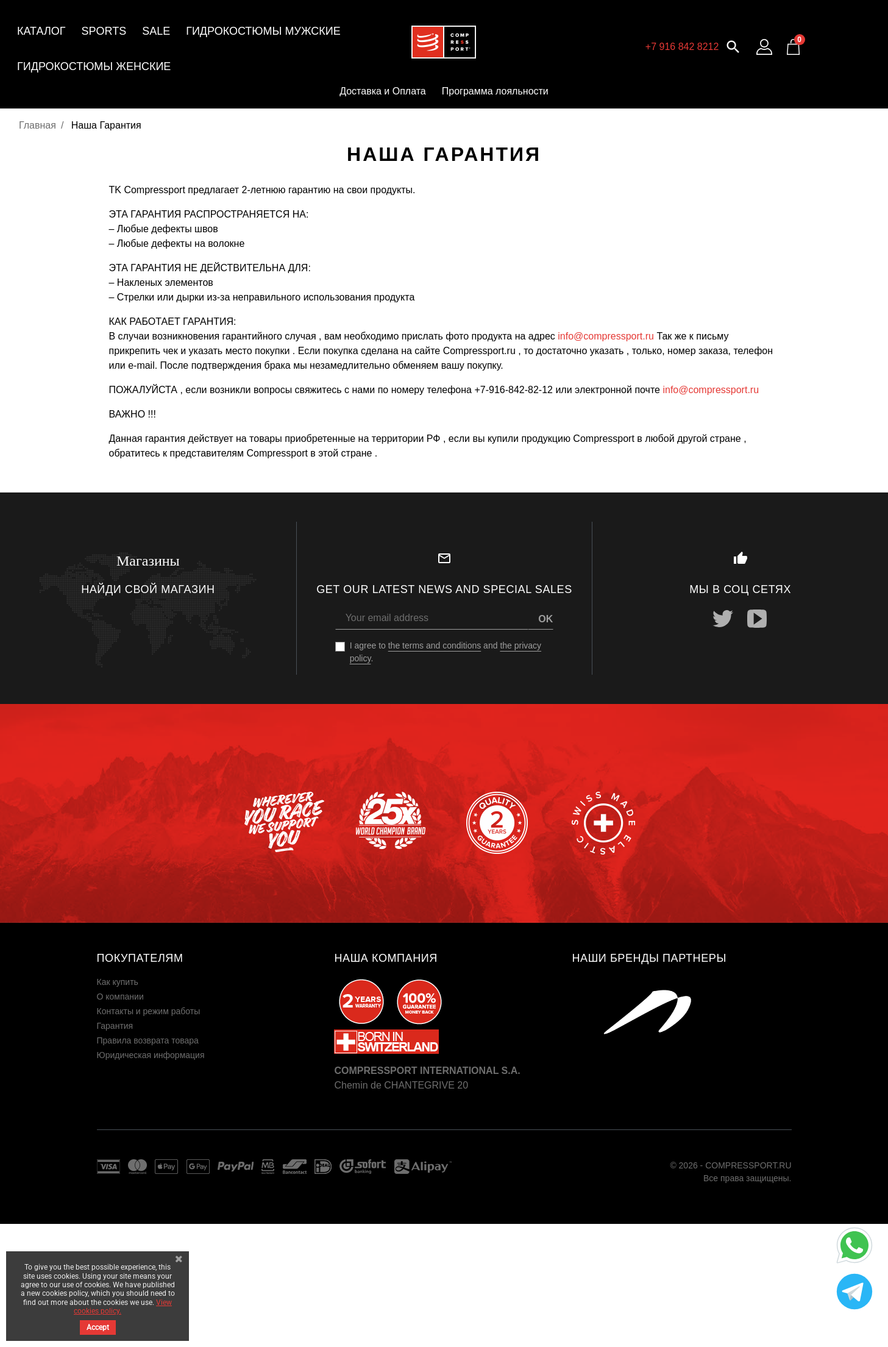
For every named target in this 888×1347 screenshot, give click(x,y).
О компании (120, 996)
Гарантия (115, 1026)
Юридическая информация (151, 1055)
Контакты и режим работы (149, 1011)
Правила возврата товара (148, 1040)
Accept (98, 1327)
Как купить (117, 982)
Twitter (723, 618)
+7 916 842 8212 (682, 46)
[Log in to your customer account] (764, 47)
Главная (37, 125)
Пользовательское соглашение (158, 1070)
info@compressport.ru (606, 336)
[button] (733, 45)
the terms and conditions (434, 645)
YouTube (757, 618)
